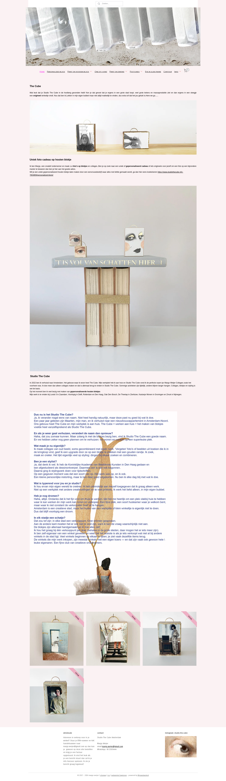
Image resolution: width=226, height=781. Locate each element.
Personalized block (56, 71)
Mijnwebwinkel (143, 775)
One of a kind (101, 71)
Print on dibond (118, 71)
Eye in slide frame (153, 71)
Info (177, 71)
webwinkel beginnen (119, 775)
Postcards (136, 71)
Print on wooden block (79, 71)
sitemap (103, 775)
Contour (167, 71)
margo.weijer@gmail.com (112, 746)
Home (42, 71)
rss (109, 775)
